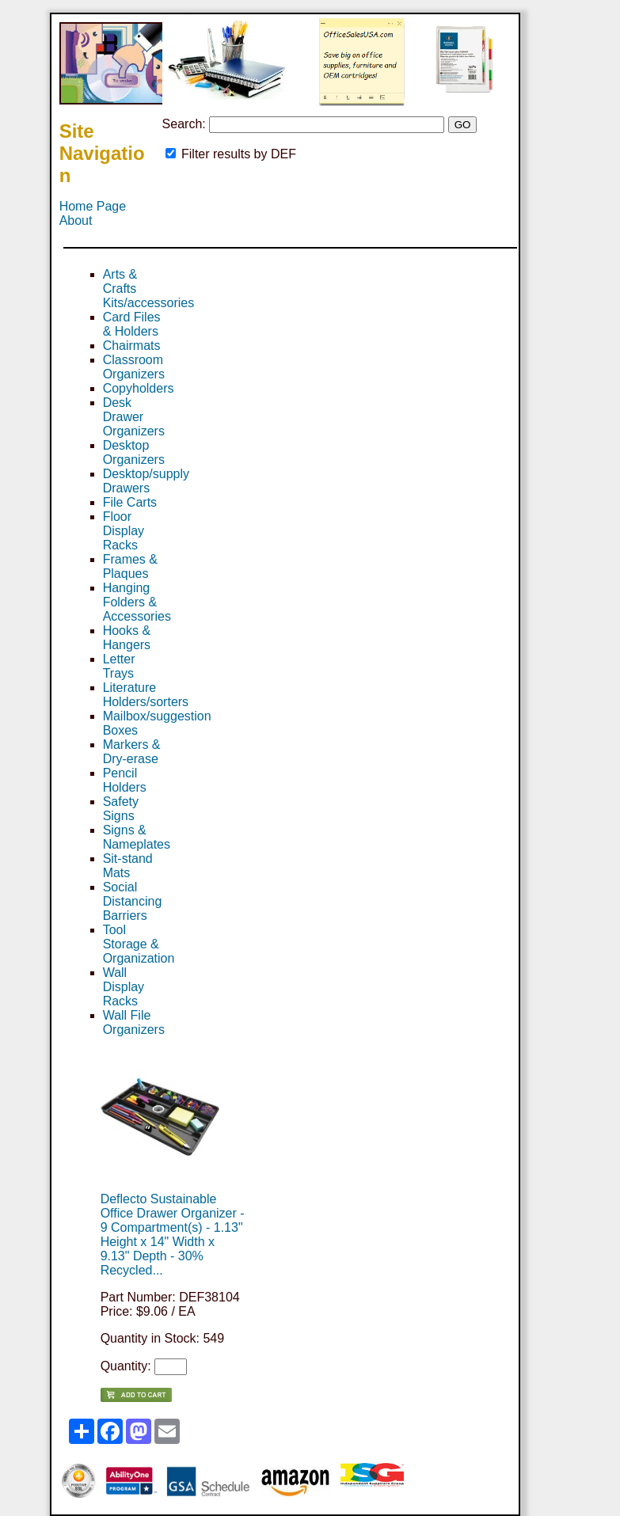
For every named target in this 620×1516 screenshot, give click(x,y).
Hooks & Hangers (126, 638)
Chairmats (132, 345)
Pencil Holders (124, 780)
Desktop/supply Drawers (146, 481)
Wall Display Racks (123, 987)
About (76, 220)
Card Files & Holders (132, 324)
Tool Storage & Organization (139, 944)
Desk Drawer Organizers (134, 417)
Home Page (93, 206)
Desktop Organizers (134, 452)
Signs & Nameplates (136, 837)
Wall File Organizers (134, 1022)
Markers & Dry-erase (132, 752)
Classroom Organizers (134, 367)
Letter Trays (119, 666)
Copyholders (138, 388)
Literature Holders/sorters (145, 695)
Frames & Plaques (130, 566)
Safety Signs (121, 809)
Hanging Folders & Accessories (137, 602)
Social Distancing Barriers (132, 901)
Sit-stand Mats (128, 866)
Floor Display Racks (123, 531)
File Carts (130, 502)
